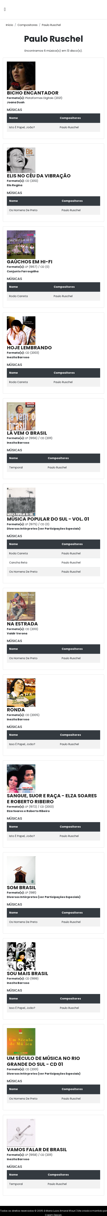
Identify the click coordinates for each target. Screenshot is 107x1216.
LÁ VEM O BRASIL (27, 433)
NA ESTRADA (22, 623)
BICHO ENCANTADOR (32, 93)
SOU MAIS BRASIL (27, 973)
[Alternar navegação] (5, 9)
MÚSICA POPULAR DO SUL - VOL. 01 (48, 519)
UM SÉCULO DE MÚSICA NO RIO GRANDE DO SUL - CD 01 (43, 1061)
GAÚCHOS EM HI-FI (29, 261)
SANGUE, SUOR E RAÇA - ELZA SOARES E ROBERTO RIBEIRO (52, 798)
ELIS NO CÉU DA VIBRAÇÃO (39, 175)
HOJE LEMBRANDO (29, 347)
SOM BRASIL (21, 887)
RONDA (16, 709)
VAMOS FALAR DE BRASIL (37, 1149)
